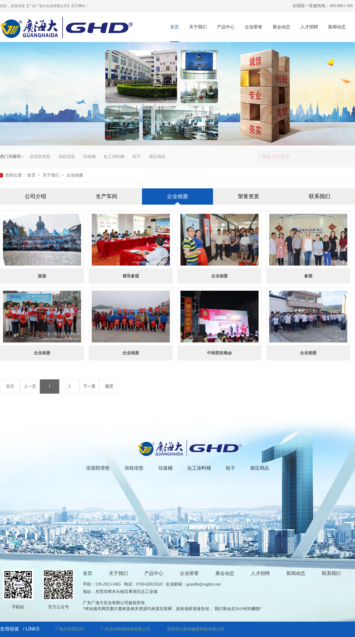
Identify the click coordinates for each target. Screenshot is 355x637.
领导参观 (130, 276)
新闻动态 (337, 27)
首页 (174, 27)
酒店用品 (157, 156)
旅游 (42, 276)
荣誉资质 (248, 196)
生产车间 (106, 196)
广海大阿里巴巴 (69, 629)
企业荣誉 (253, 27)
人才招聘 (309, 27)
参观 (308, 276)
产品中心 (226, 27)
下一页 (89, 386)
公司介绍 (35, 196)
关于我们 (198, 27)
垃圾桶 (89, 156)
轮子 (137, 156)
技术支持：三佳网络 (259, 629)
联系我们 (319, 196)
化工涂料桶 (114, 156)
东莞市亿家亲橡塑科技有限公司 (196, 629)
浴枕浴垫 (66, 156)
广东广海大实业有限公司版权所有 (114, 603)
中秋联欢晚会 (219, 353)
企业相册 (75, 175)
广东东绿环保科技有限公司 (125, 629)
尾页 (109, 386)
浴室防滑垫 (40, 156)
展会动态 (281, 27)
